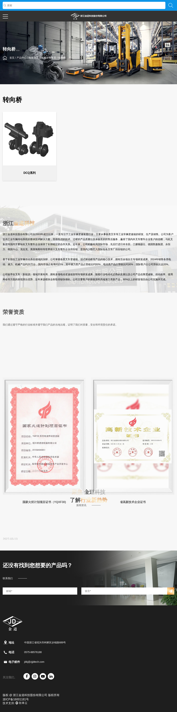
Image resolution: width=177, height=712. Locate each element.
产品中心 (22, 57)
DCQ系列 (29, 174)
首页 (11, 57)
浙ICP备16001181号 (16, 699)
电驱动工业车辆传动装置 (42, 57)
